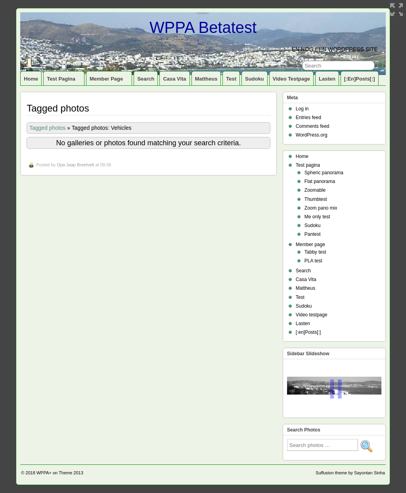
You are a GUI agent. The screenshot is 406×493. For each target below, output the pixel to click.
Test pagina (64, 80)
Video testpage (291, 79)
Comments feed (312, 126)
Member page (110, 80)
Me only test (317, 217)
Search (145, 79)
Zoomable (315, 190)
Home (31, 79)
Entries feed (308, 117)
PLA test (313, 261)
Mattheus (206, 79)
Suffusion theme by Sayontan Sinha (350, 472)
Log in (302, 109)
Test (231, 79)
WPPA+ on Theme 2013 (59, 472)
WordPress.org (311, 135)
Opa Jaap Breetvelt (75, 164)
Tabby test (315, 252)
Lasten (327, 79)
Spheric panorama (323, 172)
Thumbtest (315, 199)
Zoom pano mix (320, 208)
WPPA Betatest (203, 27)
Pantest (312, 234)
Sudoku (254, 79)
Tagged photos (47, 128)
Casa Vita (174, 79)
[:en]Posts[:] (359, 79)
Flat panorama (319, 181)
